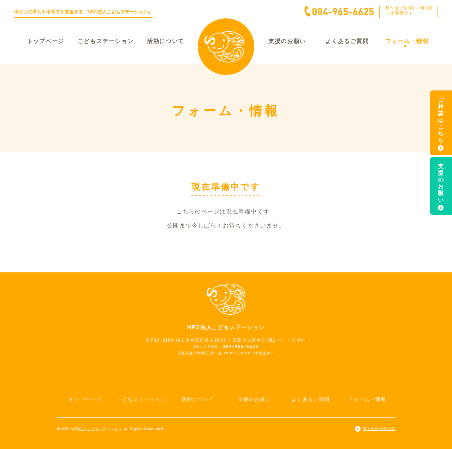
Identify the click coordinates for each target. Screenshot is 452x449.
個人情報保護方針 (379, 428)
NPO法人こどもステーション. (97, 428)
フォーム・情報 (407, 41)
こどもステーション (105, 41)
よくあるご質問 (347, 41)
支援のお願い (287, 41)
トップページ (45, 41)
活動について (165, 41)
